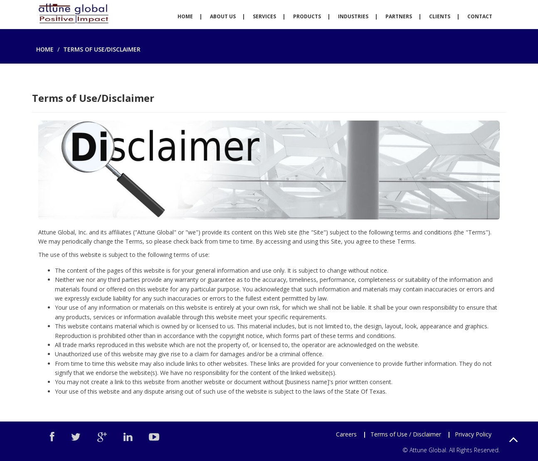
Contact (479, 16)
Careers (346, 434)
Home (185, 16)
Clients (439, 16)
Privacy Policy (473, 434)
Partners (398, 16)
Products (307, 16)
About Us (223, 16)
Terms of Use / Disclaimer (405, 434)
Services (264, 16)
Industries (353, 16)
